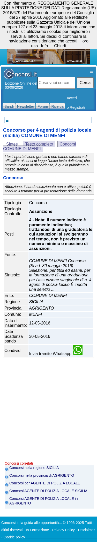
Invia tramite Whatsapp (55, 353)
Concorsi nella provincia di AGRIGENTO (41, 475)
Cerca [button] (85, 82)
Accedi (72, 98)
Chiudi (60, 46)
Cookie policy (14, 537)
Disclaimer (86, 530)
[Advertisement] (48, 413)
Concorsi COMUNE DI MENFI (39, 146)
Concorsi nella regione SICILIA (34, 468)
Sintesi (12, 144)
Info (44, 46)
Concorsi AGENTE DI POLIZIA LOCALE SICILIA (48, 491)
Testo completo (39, 144)
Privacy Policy (63, 530)
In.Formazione (37, 530)
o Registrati (76, 107)
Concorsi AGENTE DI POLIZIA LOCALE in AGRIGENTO (43, 500)
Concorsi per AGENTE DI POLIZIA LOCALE (44, 483)
